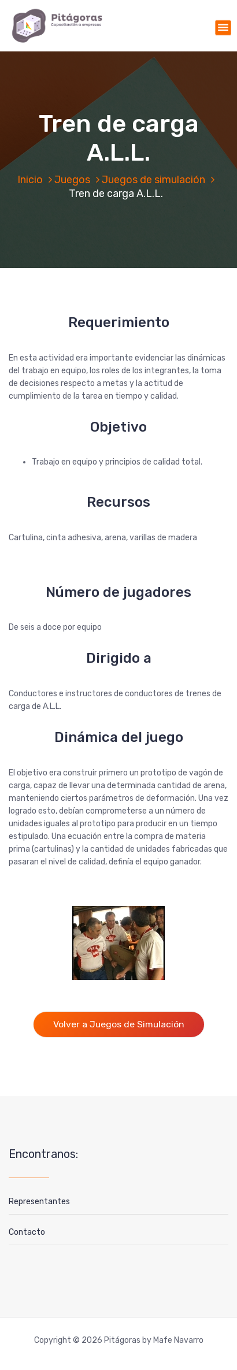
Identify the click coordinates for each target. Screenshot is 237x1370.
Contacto (27, 1232)
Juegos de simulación (153, 179)
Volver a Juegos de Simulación (118, 1024)
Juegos (72, 179)
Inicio (30, 179)
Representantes (39, 1201)
